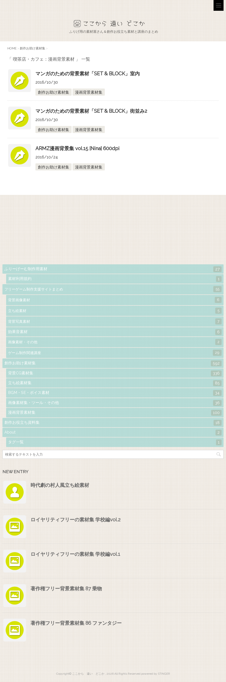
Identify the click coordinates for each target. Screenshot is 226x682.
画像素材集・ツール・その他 (115, 403)
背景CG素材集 (115, 373)
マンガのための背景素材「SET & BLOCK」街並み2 (91, 111)
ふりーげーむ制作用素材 (113, 269)
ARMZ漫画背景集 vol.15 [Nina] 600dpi (77, 148)
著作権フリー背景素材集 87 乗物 (66, 589)
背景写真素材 (115, 321)
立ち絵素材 (115, 311)
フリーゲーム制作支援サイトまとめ (113, 289)
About (113, 433)
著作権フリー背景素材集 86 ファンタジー (76, 623)
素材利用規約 (115, 279)
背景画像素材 (115, 300)
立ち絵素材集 (115, 383)
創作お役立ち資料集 (113, 423)
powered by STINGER (155, 673)
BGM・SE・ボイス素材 (115, 393)
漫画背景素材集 (88, 92)
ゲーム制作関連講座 (115, 353)
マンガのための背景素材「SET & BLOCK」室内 (87, 74)
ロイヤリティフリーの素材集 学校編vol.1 (75, 554)
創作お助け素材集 (53, 92)
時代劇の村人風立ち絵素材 (60, 485)
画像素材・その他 (115, 342)
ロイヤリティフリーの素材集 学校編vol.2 (75, 520)
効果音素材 (115, 332)
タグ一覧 (115, 442)
